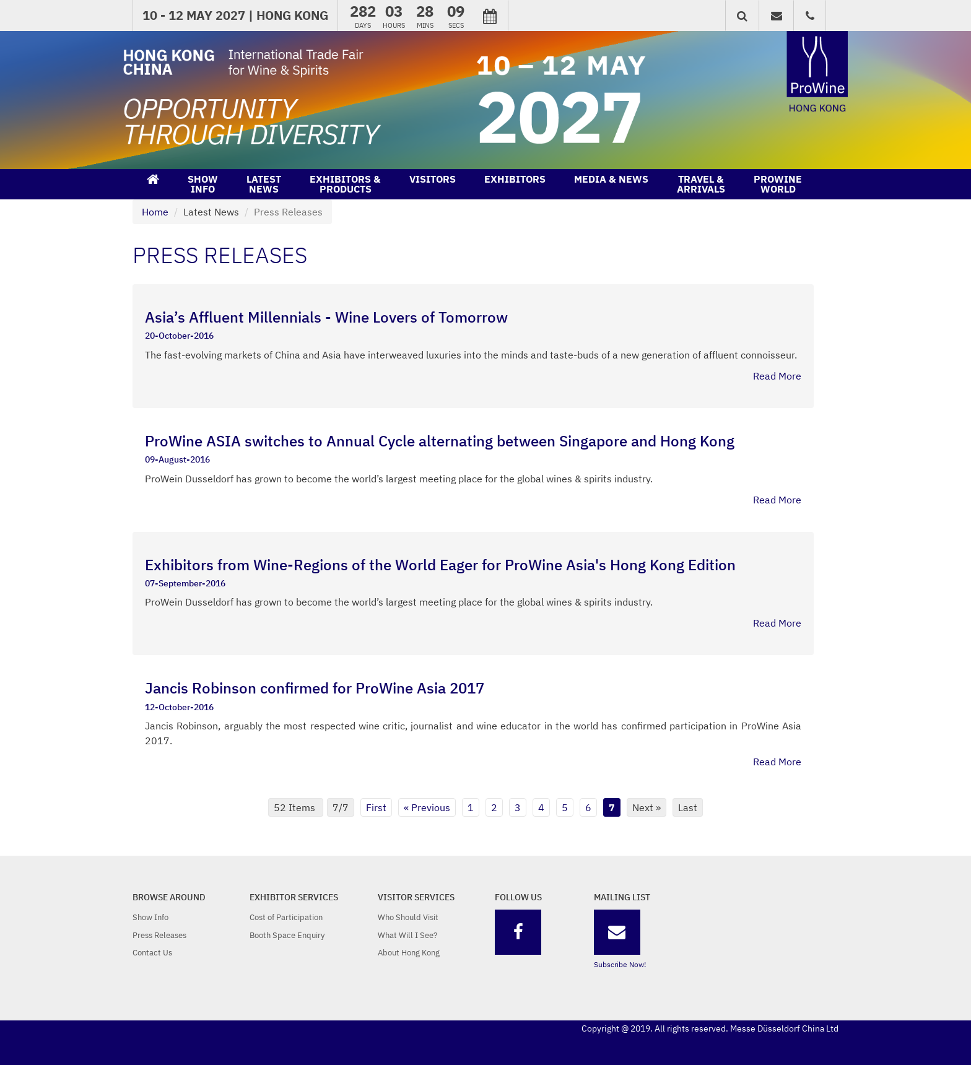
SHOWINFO (203, 184)
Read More (777, 376)
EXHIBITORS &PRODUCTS (345, 184)
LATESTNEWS (263, 184)
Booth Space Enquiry (287, 935)
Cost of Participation (286, 917)
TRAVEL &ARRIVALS (701, 184)
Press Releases (159, 935)
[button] (742, 15)
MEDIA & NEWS (611, 179)
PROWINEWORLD (778, 184)
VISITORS (432, 179)
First (376, 807)
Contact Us (152, 952)
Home (155, 212)
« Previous (427, 807)
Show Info (150, 917)
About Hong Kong (409, 952)
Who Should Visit (408, 917)
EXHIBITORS (515, 179)
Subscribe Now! (620, 964)
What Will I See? (407, 935)
